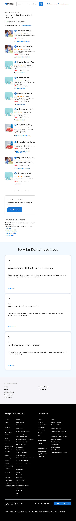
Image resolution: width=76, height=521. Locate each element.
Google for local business (23, 431)
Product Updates (42, 440)
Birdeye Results (42, 451)
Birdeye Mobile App (10, 485)
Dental (18, 41)
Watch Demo (41, 427)
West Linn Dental (24, 93)
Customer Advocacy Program (59, 452)
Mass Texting (8, 449)
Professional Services (57, 425)
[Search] (41, 4)
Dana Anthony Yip (25, 46)
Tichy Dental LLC (24, 173)
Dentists (22, 73)
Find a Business (55, 442)
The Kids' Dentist (24, 31)
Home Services (20, 480)
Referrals (7, 427)
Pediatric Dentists (25, 41)
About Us (40, 422)
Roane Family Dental (26, 142)
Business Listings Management (24, 458)
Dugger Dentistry (24, 125)
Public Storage (20, 488)
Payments (8, 451)
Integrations (8, 480)
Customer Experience (22, 460)
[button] (29, 190)
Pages (6, 430)
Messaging (8, 458)
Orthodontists (10, 235)
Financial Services (21, 475)
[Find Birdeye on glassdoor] (51, 503)
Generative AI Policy (48, 511)
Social (6, 443)
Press (39, 438)
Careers (40, 443)
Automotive (19, 469)
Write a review (52, 4)
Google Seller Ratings (8, 433)
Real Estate (19, 490)
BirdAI (6, 475)
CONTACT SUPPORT (62, 504)
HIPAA (36, 511)
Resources (41, 432)
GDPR (32, 511)
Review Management (22, 434)
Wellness (18, 496)
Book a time (41, 430)
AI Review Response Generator (59, 434)
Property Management (22, 485)
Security (27, 511)
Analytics (7, 477)
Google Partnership (10, 483)
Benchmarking (9, 466)
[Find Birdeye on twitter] (38, 503)
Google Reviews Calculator (58, 431)
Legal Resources (42, 454)
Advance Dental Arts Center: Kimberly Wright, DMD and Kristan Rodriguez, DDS (26, 109)
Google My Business (21, 452)
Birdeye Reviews (42, 448)
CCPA (40, 511)
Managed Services (56, 422)
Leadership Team (42, 425)
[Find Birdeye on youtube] (48, 503)
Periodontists (29, 137)
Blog (39, 435)
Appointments (9, 446)
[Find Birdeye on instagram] (45, 503)
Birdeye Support (55, 447)
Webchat (7, 441)
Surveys (7, 460)
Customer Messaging (22, 442)
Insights (7, 463)
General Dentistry (21, 137)
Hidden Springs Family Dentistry (26, 62)
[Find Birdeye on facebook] (35, 503)
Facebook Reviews (21, 455)
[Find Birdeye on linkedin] (41, 503)
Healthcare (19, 477)
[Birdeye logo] (10, 4)
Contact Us (41, 456)
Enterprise (19, 425)
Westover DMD (23, 78)
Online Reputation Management (25, 439)
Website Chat (20, 447)
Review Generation (21, 436)
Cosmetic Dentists (25, 135)
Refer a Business (55, 450)
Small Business (20, 422)
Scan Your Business (56, 439)
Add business (15, 210)
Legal (17, 483)
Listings (7, 422)
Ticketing (7, 468)
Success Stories (42, 446)
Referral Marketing (21, 444)
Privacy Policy (20, 511)
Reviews (7, 425)
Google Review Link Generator (59, 436)
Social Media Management (23, 463)
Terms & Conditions (10, 511)
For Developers (55, 444)
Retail (17, 493)
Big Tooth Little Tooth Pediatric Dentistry (26, 158)
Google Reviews (20, 450)
